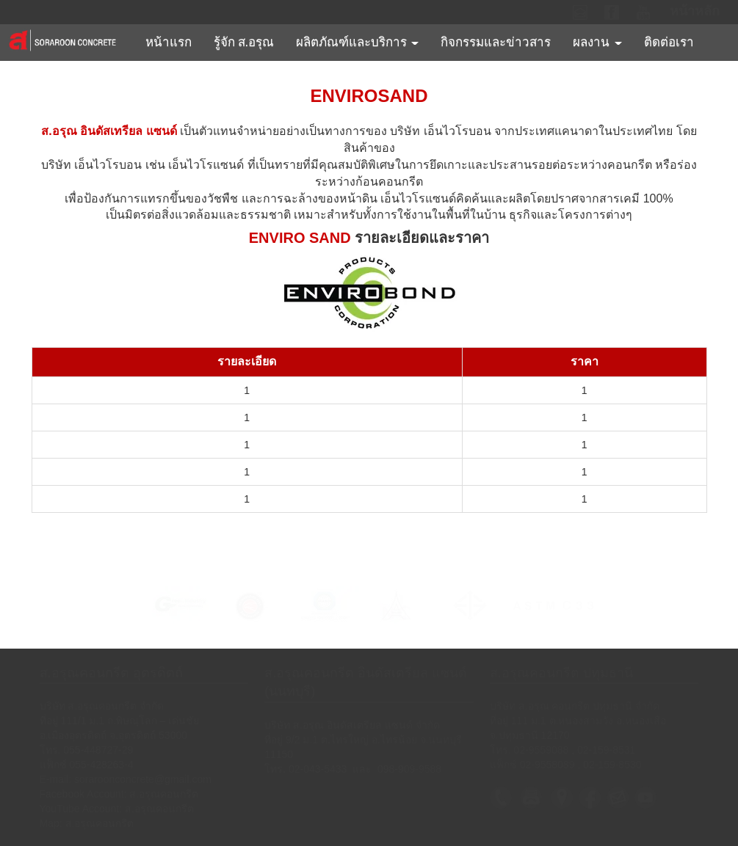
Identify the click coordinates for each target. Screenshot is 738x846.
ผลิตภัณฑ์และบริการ (357, 42)
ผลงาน (597, 42)
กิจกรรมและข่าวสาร (496, 42)
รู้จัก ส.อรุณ (244, 42)
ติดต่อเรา (669, 42)
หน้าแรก (168, 42)
